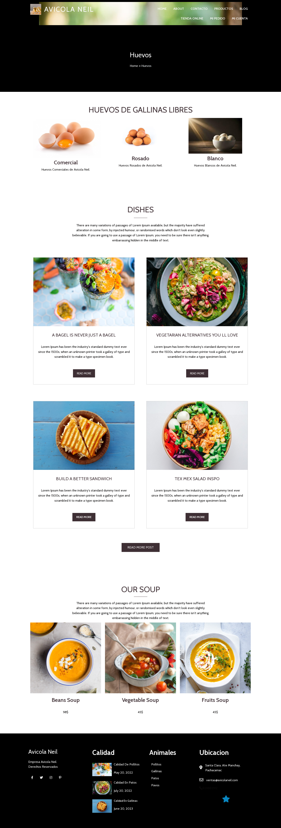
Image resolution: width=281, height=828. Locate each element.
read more (84, 373)
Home (134, 66)
